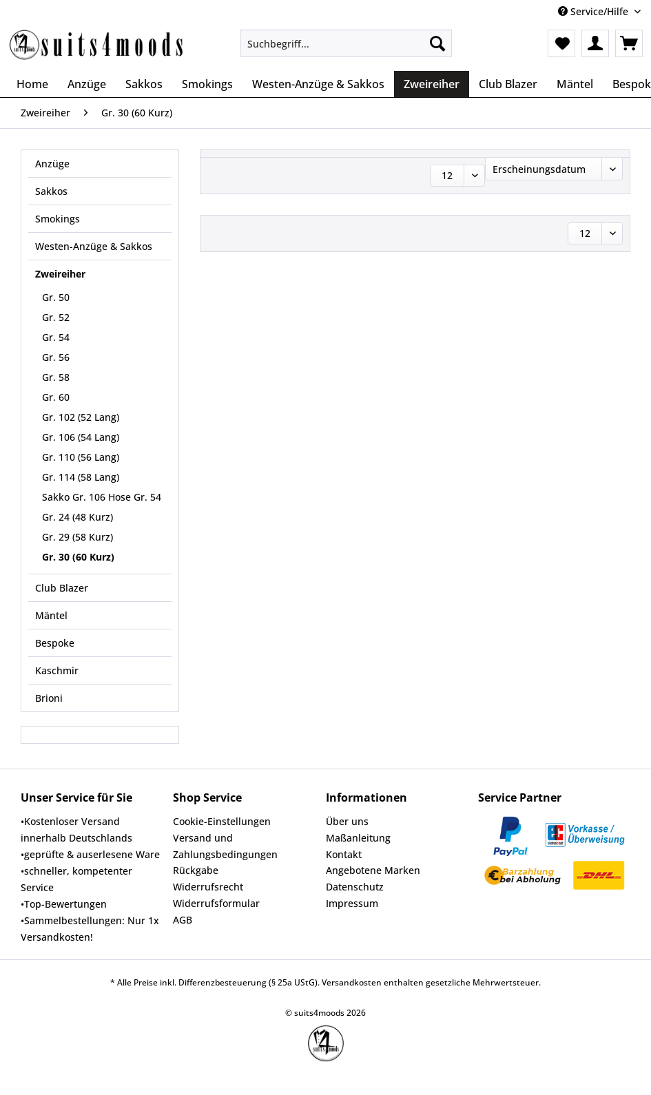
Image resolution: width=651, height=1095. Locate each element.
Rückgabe (195, 870)
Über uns (347, 821)
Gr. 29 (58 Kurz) (77, 536)
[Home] (32, 84)
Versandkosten (352, 982)
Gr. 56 (56, 357)
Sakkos (51, 191)
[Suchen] (437, 43)
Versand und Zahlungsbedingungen (225, 846)
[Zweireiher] (431, 84)
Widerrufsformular (216, 903)
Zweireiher (60, 273)
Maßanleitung (358, 837)
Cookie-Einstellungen (222, 821)
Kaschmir (57, 670)
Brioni (49, 698)
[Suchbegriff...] (346, 43)
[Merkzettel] (561, 43)
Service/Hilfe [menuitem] (594, 11)
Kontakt (344, 854)
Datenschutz (355, 886)
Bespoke (54, 642)
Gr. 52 (56, 317)
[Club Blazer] (508, 84)
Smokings (57, 218)
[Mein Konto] (595, 43)
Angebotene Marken (373, 870)
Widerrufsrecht (208, 886)
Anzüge (52, 163)
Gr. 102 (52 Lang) (80, 417)
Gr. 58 (56, 377)
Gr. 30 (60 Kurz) (78, 556)
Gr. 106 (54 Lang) (80, 437)
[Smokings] (207, 84)
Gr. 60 (56, 397)
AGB (182, 919)
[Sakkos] (144, 84)
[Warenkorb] (629, 43)
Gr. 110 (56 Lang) (80, 456)
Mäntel (51, 615)
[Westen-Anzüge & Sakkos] (318, 84)
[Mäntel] (575, 84)
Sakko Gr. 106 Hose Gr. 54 (101, 496)
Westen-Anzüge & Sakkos (93, 246)
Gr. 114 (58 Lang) (80, 476)
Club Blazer (61, 587)
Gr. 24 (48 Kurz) (77, 516)
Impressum (352, 903)
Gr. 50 (56, 297)
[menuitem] (346, 50)
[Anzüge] (87, 84)
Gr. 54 (56, 337)
